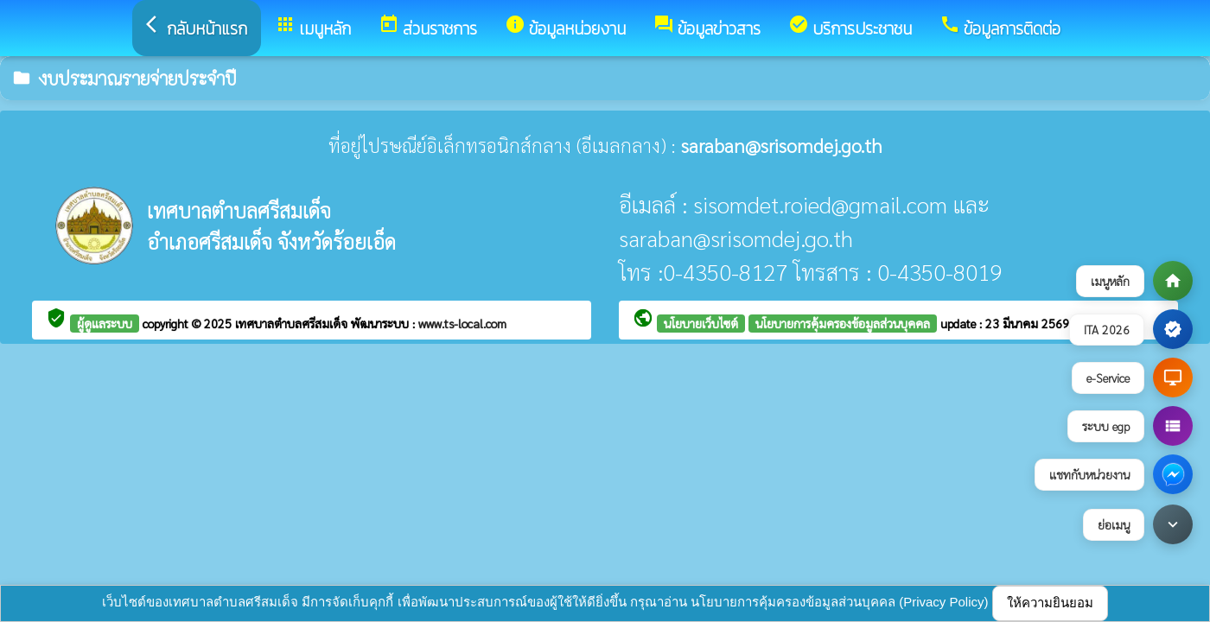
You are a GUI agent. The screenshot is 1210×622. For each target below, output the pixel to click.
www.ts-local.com (462, 323)
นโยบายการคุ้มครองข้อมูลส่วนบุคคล (842, 323)
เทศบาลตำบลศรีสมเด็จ (293, 323)
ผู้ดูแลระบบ (104, 323)
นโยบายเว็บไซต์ (701, 323)
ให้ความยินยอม (1050, 602)
